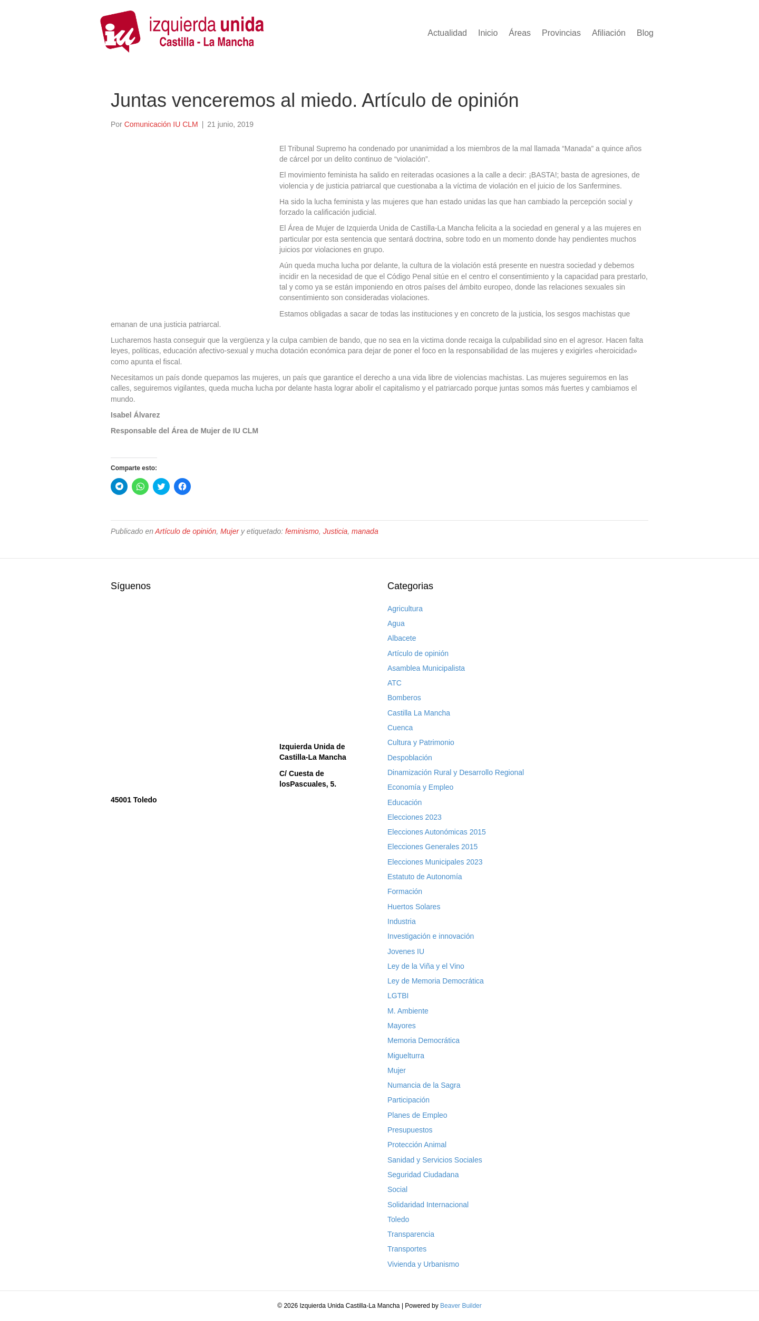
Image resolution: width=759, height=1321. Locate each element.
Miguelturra (405, 1055)
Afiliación (609, 32)
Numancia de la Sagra (424, 1085)
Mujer (229, 531)
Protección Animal (416, 1144)
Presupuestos (410, 1130)
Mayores (401, 1025)
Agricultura (405, 608)
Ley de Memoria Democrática (435, 981)
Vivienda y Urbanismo (423, 1264)
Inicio (488, 32)
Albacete (401, 638)
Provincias (561, 32)
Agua (396, 623)
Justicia (335, 531)
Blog (645, 32)
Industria (401, 921)
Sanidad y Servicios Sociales (434, 1160)
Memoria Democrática (423, 1040)
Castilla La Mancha (418, 713)
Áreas (520, 32)
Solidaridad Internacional (428, 1204)
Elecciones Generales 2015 (432, 846)
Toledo (398, 1219)
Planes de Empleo (417, 1115)
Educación (404, 802)
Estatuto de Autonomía (424, 876)
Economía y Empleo (420, 787)
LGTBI (397, 995)
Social (397, 1189)
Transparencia (410, 1234)
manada (365, 531)
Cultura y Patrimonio (420, 742)
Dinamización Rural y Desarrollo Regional (455, 772)
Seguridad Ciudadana (423, 1174)
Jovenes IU (405, 951)
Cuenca (400, 727)
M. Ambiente (408, 1011)
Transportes (406, 1249)
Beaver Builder (461, 1305)
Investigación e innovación (430, 936)
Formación (404, 891)
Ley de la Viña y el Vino (425, 966)
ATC (394, 683)
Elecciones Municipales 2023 (435, 862)
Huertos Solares (413, 906)
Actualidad (447, 32)
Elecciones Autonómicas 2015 (436, 832)
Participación (408, 1100)
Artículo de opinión (185, 531)
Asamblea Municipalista (426, 668)
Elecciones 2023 (414, 817)
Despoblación (409, 757)
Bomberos (404, 697)
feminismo (302, 531)
